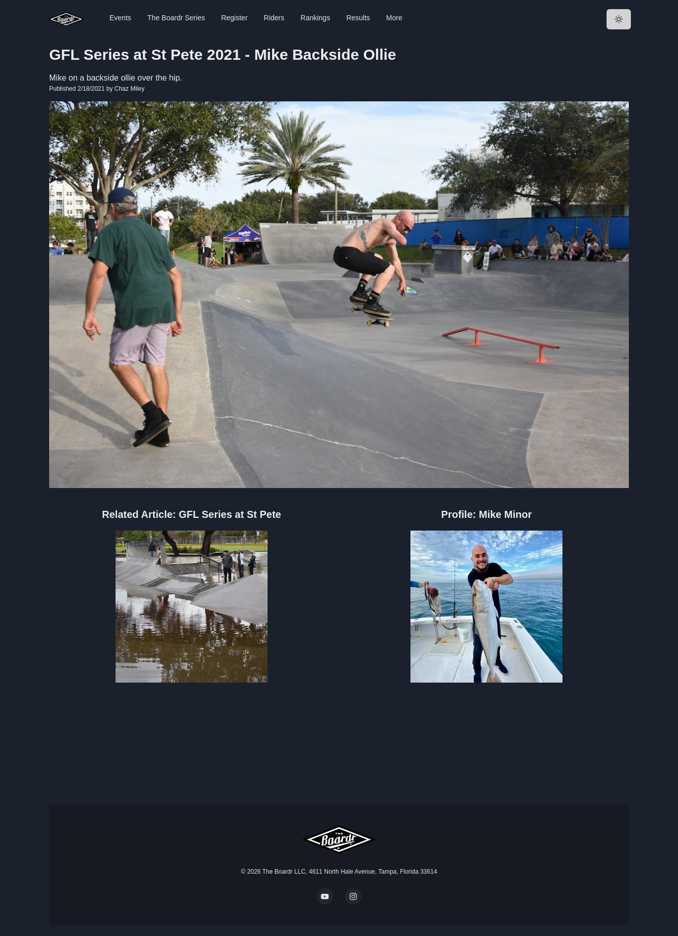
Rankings (315, 18)
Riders (274, 18)
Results (358, 18)
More (394, 18)
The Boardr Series (176, 18)
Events (120, 18)
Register (234, 18)
